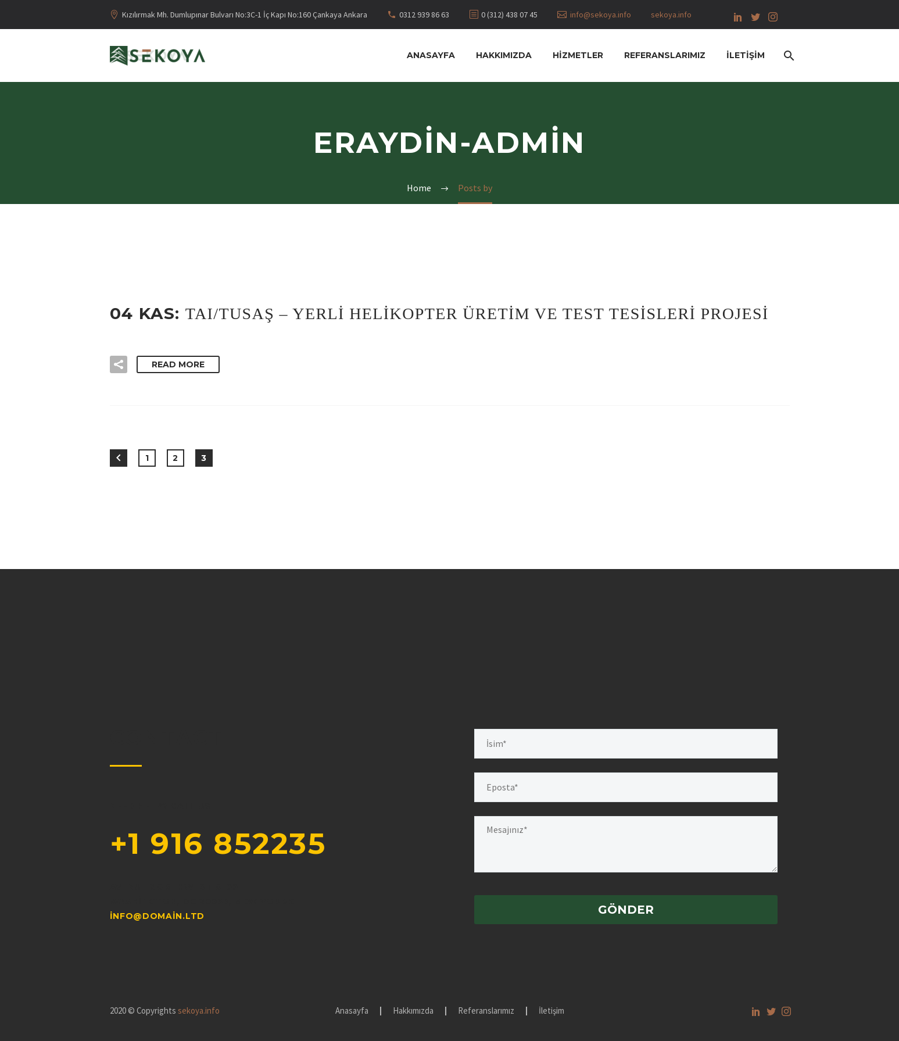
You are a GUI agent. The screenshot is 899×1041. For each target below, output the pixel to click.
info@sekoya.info (600, 14)
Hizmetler (578, 55)
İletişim (745, 55)
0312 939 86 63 (424, 14)
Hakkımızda (504, 55)
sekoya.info (671, 14)
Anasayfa (431, 55)
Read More (178, 364)
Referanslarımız (664, 55)
